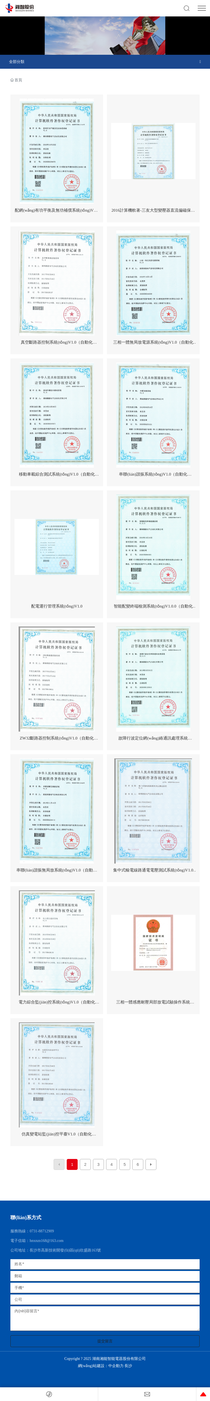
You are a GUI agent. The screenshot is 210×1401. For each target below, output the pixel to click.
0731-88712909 (42, 1231)
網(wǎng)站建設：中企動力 (101, 1366)
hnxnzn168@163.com (46, 1241)
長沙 (128, 1366)
